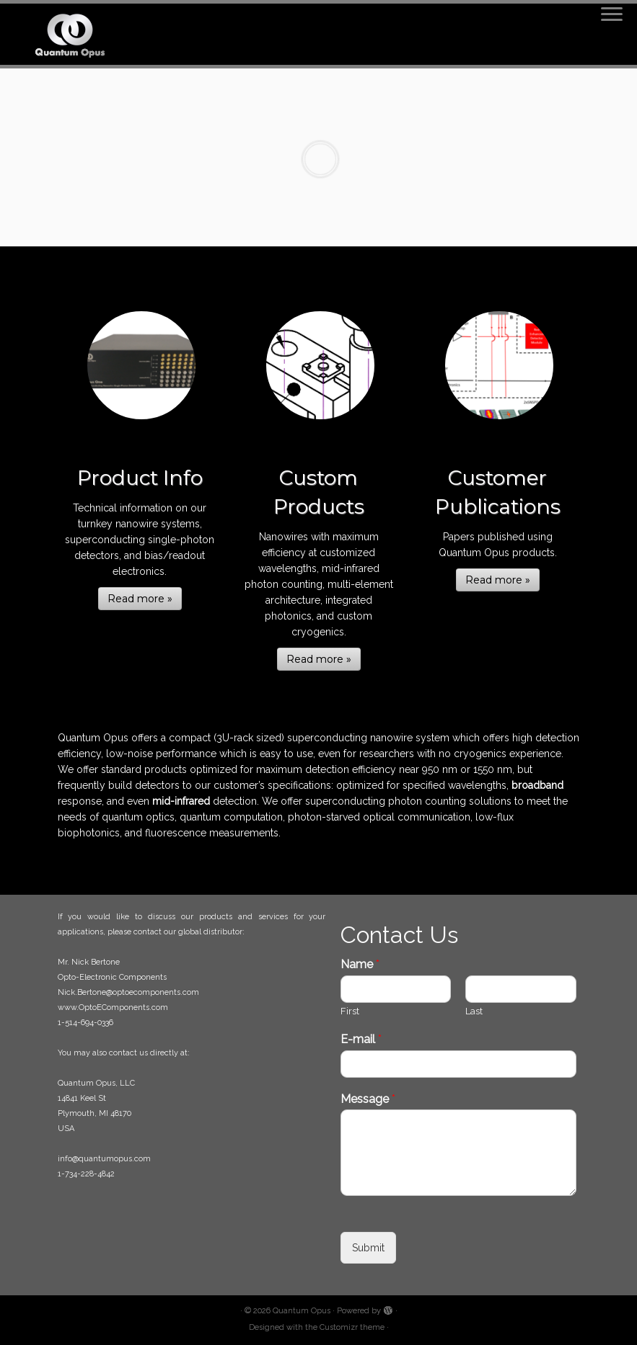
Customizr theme (352, 1327)
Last (474, 1011)
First (350, 1011)
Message (368, 1099)
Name (360, 964)
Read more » (139, 598)
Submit (368, 1248)
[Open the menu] (612, 15)
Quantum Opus (301, 1310)
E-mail (361, 1039)
